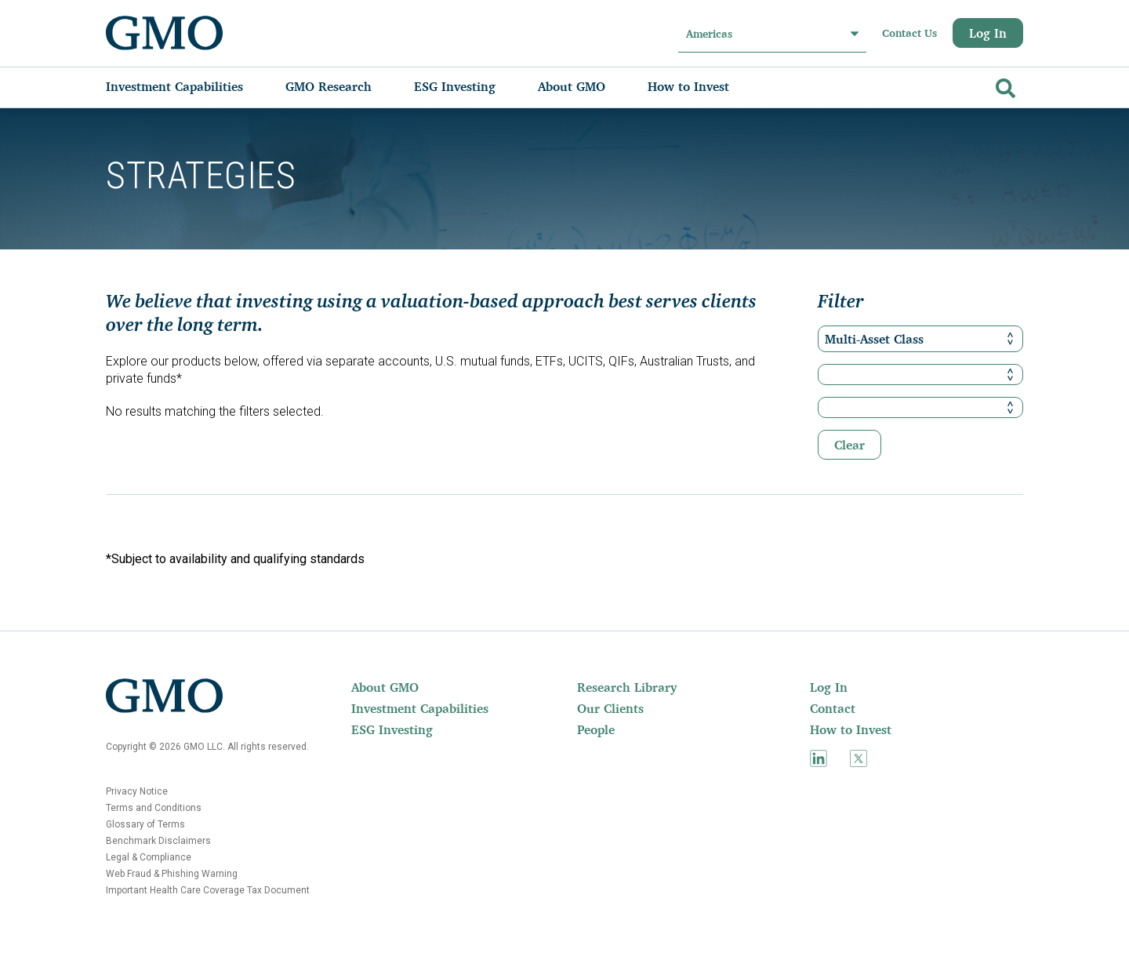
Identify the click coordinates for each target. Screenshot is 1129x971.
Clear (849, 445)
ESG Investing (392, 729)
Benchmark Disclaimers (158, 840)
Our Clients (610, 708)
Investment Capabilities (419, 708)
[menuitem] (190, 86)
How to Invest (850, 729)
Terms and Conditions (153, 807)
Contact (832, 708)
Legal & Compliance (148, 857)
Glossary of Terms (145, 824)
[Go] (1003, 85)
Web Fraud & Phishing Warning (172, 873)
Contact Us (909, 33)
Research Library (627, 687)
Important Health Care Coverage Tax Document (208, 890)
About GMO (385, 687)
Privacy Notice (137, 791)
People (596, 729)
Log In (988, 33)
